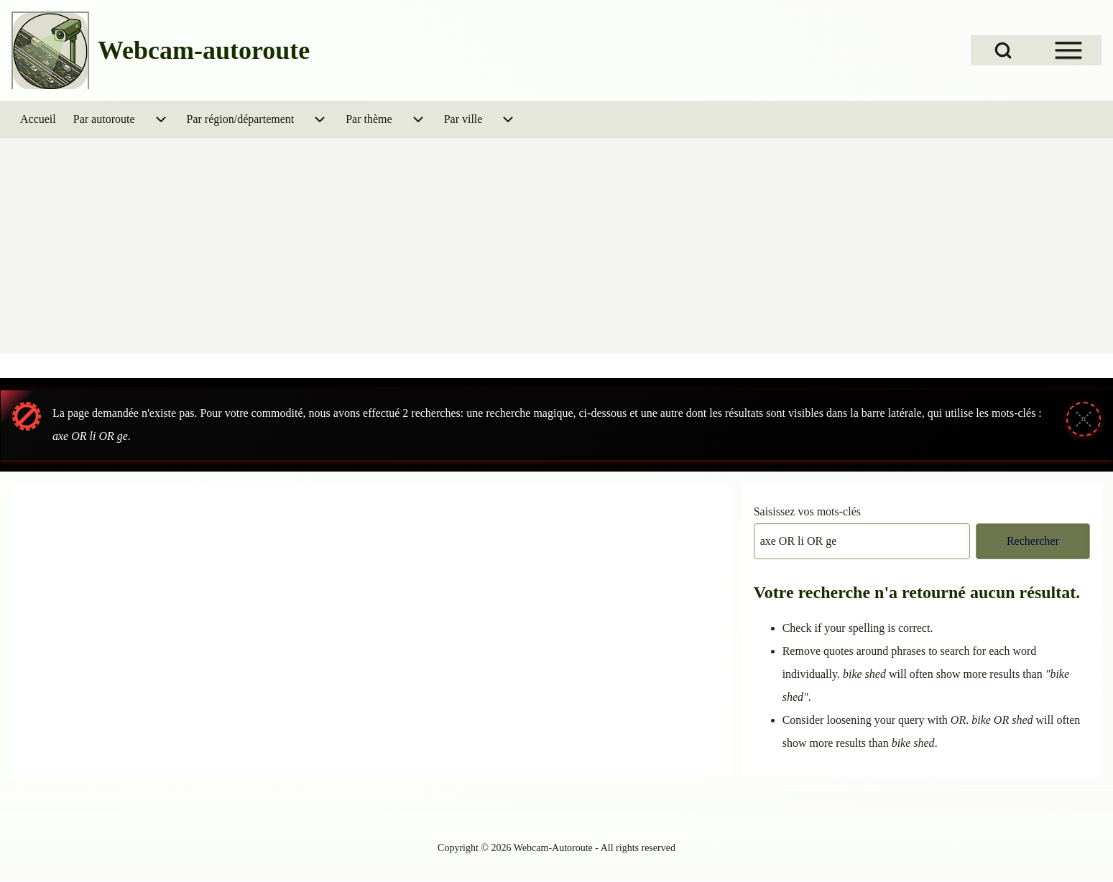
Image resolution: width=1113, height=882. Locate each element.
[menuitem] (38, 119)
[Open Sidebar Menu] (1068, 50)
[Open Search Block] (1003, 50)
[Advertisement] (557, 245)
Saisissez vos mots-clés (807, 511)
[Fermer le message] (1083, 419)
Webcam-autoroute (204, 50)
